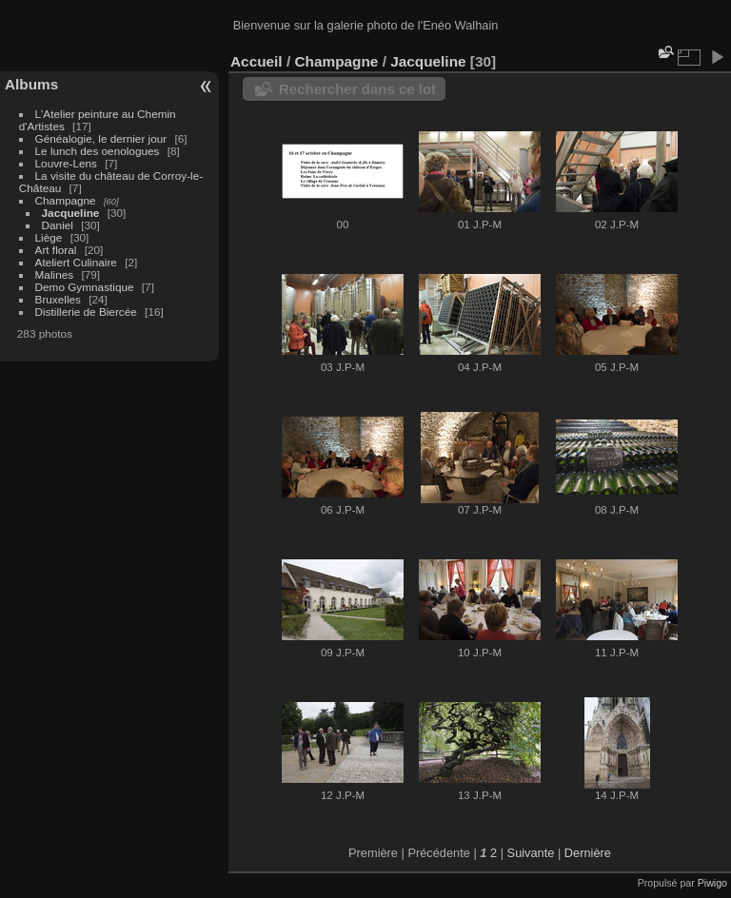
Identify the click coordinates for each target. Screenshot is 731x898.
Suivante (531, 853)
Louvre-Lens (66, 163)
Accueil (256, 61)
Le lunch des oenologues (97, 151)
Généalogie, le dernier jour (101, 138)
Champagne (65, 200)
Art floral (56, 250)
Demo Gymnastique (84, 287)
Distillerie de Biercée (86, 311)
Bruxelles (58, 299)
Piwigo (712, 882)
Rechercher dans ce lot (357, 89)
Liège (49, 237)
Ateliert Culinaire (76, 262)
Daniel (57, 225)
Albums (31, 84)
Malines (54, 274)
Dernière (587, 853)
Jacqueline (71, 212)
